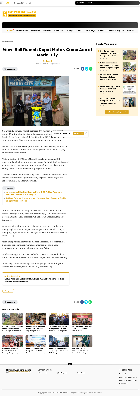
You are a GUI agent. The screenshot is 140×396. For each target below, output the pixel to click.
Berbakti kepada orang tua (111, 30)
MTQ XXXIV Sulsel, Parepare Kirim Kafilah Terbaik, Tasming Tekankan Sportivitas (110, 100)
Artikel (47, 30)
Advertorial (22, 30)
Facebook (42, 373)
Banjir (70, 30)
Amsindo (36, 30)
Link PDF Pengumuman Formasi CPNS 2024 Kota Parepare (110, 89)
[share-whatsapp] (90, 69)
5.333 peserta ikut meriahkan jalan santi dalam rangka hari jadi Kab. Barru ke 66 (109, 65)
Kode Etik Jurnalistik (128, 380)
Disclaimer (123, 383)
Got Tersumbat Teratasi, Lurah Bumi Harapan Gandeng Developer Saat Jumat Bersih (110, 53)
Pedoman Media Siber (128, 377)
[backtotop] (70, 365)
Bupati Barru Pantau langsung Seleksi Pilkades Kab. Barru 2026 (109, 77)
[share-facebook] (82, 69)
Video (10, 30)
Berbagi (91, 30)
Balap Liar (59, 30)
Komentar (9, 69)
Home (7, 3)
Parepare (8, 291)
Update (78, 134)
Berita (131, 30)
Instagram (62, 373)
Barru (80, 30)
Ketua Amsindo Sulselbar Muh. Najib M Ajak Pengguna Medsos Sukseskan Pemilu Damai (34, 280)
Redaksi (122, 374)
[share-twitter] (86, 69)
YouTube (81, 373)
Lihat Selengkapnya (117, 112)
